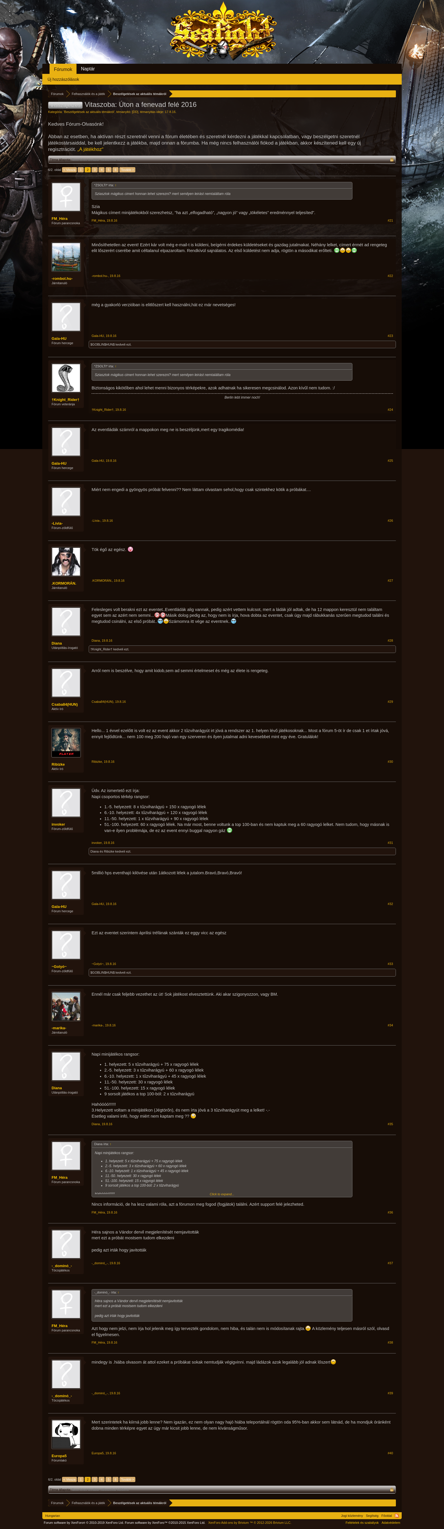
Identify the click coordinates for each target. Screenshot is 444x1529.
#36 (390, 1212)
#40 (390, 1453)
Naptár (88, 68)
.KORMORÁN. (64, 583)
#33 (390, 964)
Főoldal (386, 1515)
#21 (390, 220)
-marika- (59, 1028)
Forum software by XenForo (84, 1522)
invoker (58, 824)
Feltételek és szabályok (362, 1522)
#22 (390, 276)
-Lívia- (57, 523)
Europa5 (59, 1456)
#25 (390, 460)
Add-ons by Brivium (249, 1522)
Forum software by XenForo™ (165, 1522)
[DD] (135, 112)
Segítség (372, 1515)
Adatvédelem (391, 1522)
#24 (390, 409)
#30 (390, 761)
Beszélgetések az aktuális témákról (89, 112)
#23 (390, 335)
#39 (390, 1393)
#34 (390, 1025)
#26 (390, 520)
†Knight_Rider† (65, 399)
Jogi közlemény (352, 1515)
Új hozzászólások (63, 79)
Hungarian (52, 1515)
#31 (390, 842)
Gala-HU (59, 338)
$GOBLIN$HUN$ (102, 344)
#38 (390, 1342)
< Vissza (69, 169)
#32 (390, 904)
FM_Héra (60, 218)
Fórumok (63, 69)
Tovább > (127, 169)
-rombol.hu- (62, 278)
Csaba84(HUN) (65, 704)
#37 (390, 1263)
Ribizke (58, 764)
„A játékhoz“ (90, 149)
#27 (390, 580)
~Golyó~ (59, 966)
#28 (390, 640)
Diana (57, 643)
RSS (397, 1516)
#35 (390, 1124)
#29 (390, 701)
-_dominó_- (62, 1266)
